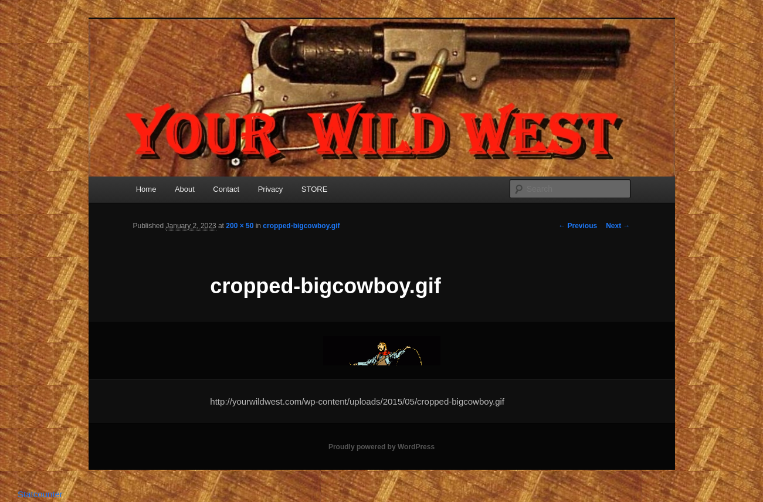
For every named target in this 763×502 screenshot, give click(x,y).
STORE (314, 189)
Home (146, 189)
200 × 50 (239, 226)
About (185, 189)
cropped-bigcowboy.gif (301, 226)
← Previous (577, 226)
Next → (618, 226)
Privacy (270, 189)
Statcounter (40, 494)
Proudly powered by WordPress (381, 447)
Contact (226, 189)
